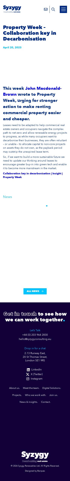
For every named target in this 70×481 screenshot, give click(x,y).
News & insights (28, 402)
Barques (41, 471)
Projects (16, 395)
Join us (53, 395)
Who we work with (35, 395)
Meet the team (31, 388)
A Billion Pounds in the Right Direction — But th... (28, 250)
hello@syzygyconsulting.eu (35, 339)
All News (35, 291)
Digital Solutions (51, 388)
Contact (45, 402)
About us (14, 388)
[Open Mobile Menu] (63, 9)
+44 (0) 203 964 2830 (35, 334)
